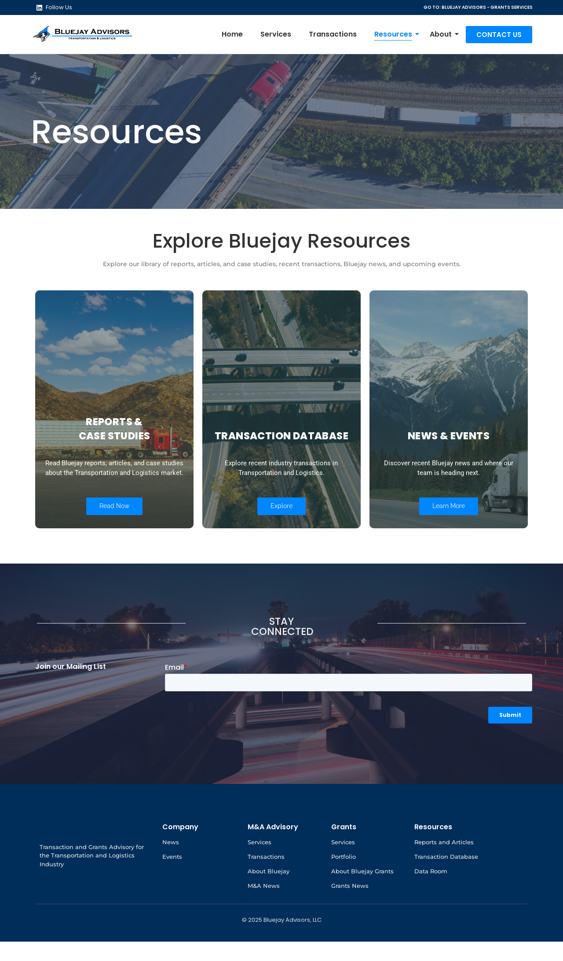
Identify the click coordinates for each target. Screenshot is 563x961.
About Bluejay (268, 890)
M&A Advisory (273, 846)
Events (172, 875)
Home (232, 34)
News (170, 861)
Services (275, 34)
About (443, 34)
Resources (395, 34)
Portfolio (343, 875)
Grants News (350, 905)
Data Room (430, 890)
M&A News (264, 905)
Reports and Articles (444, 861)
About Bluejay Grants (362, 890)
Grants (343, 846)
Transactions (333, 34)
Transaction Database (446, 875)
